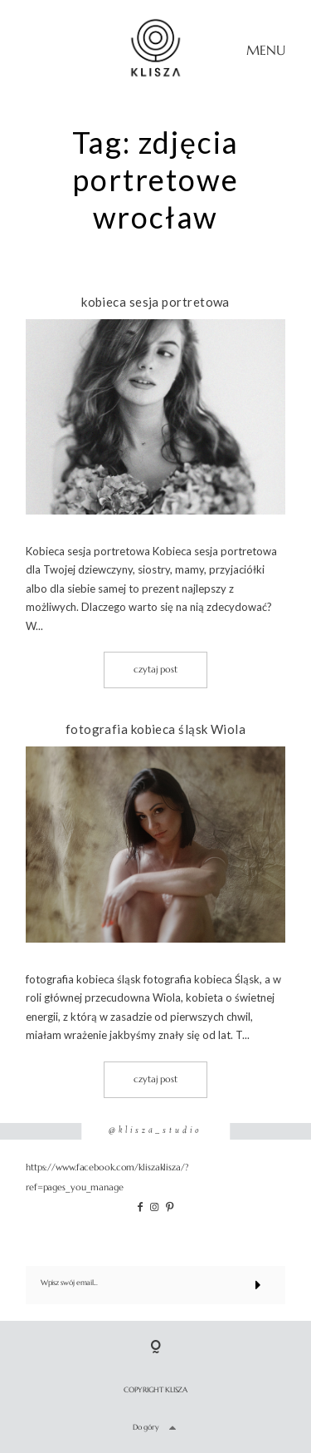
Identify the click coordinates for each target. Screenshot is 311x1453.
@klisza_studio (155, 1130)
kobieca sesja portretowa (155, 301)
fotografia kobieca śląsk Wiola (156, 729)
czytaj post (155, 669)
